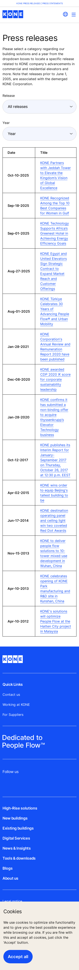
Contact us (11, 694)
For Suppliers (13, 714)
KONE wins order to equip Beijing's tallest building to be (54, 492)
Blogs (7, 868)
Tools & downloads (19, 858)
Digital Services (16, 838)
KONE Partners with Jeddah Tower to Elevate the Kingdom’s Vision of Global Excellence (55, 175)
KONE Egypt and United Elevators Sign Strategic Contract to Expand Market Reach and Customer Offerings (53, 271)
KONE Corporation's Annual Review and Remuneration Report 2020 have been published (55, 346)
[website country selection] (65, 14)
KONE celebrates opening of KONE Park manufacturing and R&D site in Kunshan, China (55, 588)
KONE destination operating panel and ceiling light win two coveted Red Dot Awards (54, 520)
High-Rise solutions (20, 808)
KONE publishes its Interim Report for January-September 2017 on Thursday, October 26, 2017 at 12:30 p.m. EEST (55, 460)
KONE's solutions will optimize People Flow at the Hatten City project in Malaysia (55, 621)
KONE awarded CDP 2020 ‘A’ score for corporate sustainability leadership (55, 379)
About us (10, 878)
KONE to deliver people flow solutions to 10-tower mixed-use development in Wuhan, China (53, 553)
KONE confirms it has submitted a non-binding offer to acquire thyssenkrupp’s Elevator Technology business (54, 417)
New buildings (15, 818)
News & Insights (17, 848)
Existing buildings (18, 828)
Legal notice (12, 901)
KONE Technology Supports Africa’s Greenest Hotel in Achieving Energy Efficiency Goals (54, 233)
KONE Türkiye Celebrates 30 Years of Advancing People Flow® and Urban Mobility (54, 311)
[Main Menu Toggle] (73, 14)
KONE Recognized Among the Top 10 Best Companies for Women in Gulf (55, 205)
